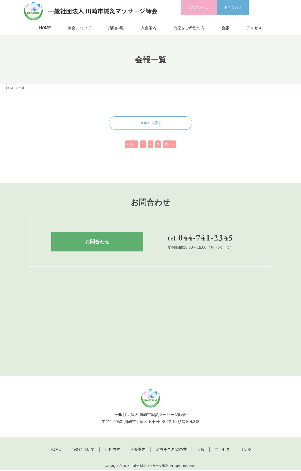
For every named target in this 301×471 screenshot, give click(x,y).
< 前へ (131, 145)
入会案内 (148, 28)
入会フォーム (199, 7)
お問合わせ (232, 7)
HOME (45, 28)
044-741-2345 (205, 238)
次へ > (169, 145)
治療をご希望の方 (188, 28)
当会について (79, 28)
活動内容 (116, 28)
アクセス (254, 28)
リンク (246, 451)
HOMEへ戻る (150, 123)
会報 (225, 28)
